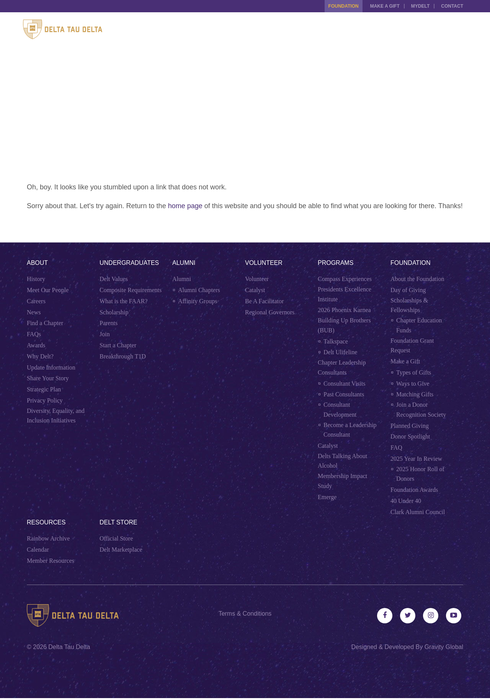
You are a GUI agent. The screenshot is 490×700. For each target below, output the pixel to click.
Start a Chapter (118, 345)
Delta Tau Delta (69, 649)
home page (185, 206)
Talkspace (335, 341)
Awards (36, 345)
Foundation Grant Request (412, 345)
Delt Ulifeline (340, 352)
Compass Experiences (345, 279)
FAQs (34, 334)
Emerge (327, 497)
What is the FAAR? (123, 301)
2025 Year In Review (416, 458)
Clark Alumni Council (417, 512)
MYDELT (418, 6)
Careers (36, 301)
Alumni (183, 263)
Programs (335, 263)
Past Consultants (343, 394)
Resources (46, 522)
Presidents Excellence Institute (344, 294)
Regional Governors (269, 312)
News (34, 312)
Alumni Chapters (199, 290)
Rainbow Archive (48, 538)
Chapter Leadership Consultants (342, 367)
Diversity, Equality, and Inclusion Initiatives (56, 416)
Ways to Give (413, 383)
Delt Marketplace (121, 549)
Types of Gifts (413, 372)
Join (105, 334)
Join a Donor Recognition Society (421, 409)
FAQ (396, 447)
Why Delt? (40, 356)
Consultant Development (339, 409)
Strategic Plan (44, 389)
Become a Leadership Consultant (350, 430)
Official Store (116, 538)
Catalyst (255, 290)
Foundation (338, 6)
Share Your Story (48, 378)
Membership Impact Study (342, 481)
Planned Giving (409, 425)
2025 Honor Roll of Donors (420, 474)
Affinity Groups (197, 301)
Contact (452, 6)
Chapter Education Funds (419, 325)
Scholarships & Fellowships (409, 305)
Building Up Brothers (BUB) (344, 325)
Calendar (38, 549)
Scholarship (114, 312)
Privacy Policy (45, 400)
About (37, 263)
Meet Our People (48, 290)
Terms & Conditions (245, 613)
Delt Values (114, 279)
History (36, 279)
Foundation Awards (414, 489)
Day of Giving (408, 290)
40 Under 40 (405, 501)
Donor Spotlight (410, 436)
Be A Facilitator (264, 301)
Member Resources (50, 560)
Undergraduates (129, 263)
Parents (109, 323)
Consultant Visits (344, 383)
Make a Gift (381, 6)
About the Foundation (417, 279)
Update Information (51, 367)
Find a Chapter (45, 323)
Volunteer (264, 263)
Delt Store (118, 522)
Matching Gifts (414, 394)
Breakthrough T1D (123, 356)
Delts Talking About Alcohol (342, 461)
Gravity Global (444, 649)
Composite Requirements (131, 290)
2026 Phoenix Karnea (344, 310)
